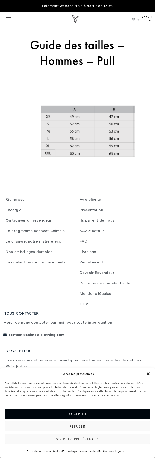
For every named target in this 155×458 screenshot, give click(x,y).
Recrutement (91, 262)
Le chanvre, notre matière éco (33, 241)
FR (136, 20)
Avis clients (90, 199)
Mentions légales (113, 451)
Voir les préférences (77, 439)
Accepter (77, 414)
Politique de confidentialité (48, 451)
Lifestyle (14, 210)
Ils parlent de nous (97, 220)
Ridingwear (16, 199)
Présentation (91, 210)
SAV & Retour (92, 231)
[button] (148, 374)
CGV (84, 304)
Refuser (77, 426)
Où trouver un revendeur (28, 220)
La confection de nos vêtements (36, 262)
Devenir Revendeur (97, 273)
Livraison (88, 252)
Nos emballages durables (29, 252)
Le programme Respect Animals (35, 231)
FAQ (83, 241)
